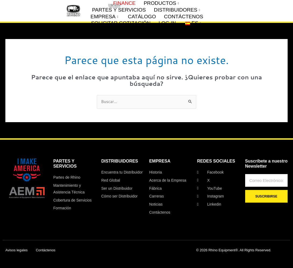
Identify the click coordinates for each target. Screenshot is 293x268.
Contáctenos (45, 250)
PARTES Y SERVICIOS (119, 10)
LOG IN (167, 23)
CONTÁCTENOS (183, 16)
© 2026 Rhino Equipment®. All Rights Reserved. (233, 250)
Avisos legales (16, 250)
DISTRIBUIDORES (177, 10)
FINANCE (124, 3)
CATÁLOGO (142, 16)
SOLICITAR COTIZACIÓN (121, 23)
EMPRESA (104, 16)
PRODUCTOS (161, 3)
